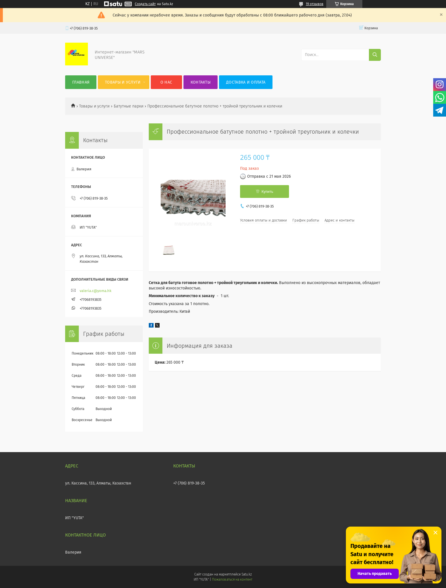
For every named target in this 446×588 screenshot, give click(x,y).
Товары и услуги (123, 82)
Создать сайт (145, 4)
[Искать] (375, 55)
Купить (267, 191)
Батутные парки (128, 106)
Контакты (200, 82)
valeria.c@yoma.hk (96, 291)
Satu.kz (246, 574)
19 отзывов (314, 4)
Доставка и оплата (245, 82)
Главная (80, 82)
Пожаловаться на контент (232, 579)
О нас (166, 82)
